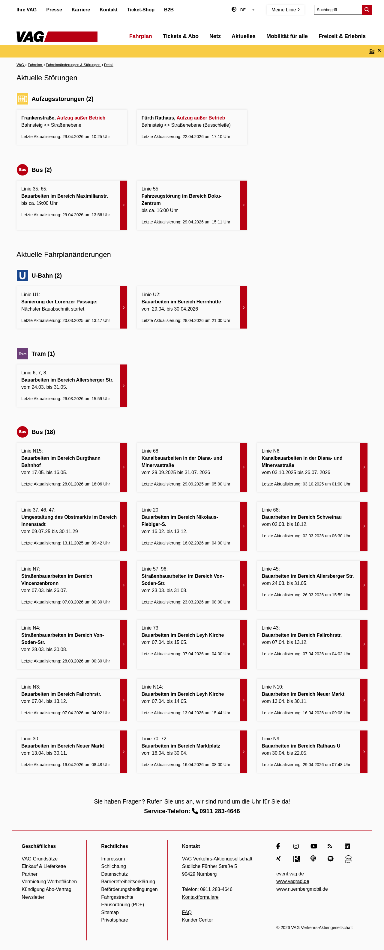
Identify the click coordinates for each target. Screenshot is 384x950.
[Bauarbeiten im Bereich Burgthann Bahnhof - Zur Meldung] (71, 467)
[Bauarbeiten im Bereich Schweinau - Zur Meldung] (312, 526)
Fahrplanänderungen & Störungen (73, 65)
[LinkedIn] (348, 846)
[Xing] (280, 859)
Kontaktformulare (200, 897)
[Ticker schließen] (379, 50)
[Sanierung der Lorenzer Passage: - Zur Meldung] (71, 307)
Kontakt (109, 9)
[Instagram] (297, 846)
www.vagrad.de (292, 881)
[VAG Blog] (348, 859)
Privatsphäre (114, 919)
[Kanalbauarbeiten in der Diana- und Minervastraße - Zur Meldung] (192, 467)
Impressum (113, 858)
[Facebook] (280, 846)
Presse (54, 9)
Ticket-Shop (140, 9)
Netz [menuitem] (215, 36)
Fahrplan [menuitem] (140, 36)
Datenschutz (114, 874)
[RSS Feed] (331, 846)
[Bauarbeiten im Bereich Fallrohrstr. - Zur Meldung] (312, 644)
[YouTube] (314, 846)
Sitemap (110, 912)
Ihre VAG (26, 9)
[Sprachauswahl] (247, 9)
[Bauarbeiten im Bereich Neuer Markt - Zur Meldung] (312, 700)
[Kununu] (297, 859)
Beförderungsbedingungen (129, 889)
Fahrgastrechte (117, 897)
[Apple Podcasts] (314, 859)
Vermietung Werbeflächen (49, 881)
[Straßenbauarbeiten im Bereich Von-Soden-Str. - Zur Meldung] (192, 585)
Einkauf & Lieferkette (44, 866)
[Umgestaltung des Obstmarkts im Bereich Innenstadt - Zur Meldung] (71, 526)
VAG (20, 65)
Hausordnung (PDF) (122, 904)
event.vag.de (290, 873)
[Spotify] (331, 859)
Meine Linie (286, 9)
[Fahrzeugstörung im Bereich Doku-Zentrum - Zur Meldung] (192, 205)
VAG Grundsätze (40, 858)
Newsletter (33, 897)
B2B (169, 9)
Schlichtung (113, 866)
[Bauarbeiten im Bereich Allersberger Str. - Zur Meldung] (71, 385)
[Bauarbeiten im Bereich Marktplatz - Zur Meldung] (192, 751)
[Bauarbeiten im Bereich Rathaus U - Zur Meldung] (312, 751)
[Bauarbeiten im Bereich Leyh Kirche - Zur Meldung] (192, 644)
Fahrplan (35, 65)
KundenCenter (197, 919)
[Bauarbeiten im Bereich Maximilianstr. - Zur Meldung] (71, 205)
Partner (29, 874)
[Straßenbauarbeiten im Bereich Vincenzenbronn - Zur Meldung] (71, 585)
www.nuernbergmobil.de (302, 889)
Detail (108, 65)
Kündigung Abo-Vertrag (46, 889)
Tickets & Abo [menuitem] (181, 36)
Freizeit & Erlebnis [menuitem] (342, 36)
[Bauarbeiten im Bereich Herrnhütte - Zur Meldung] (192, 307)
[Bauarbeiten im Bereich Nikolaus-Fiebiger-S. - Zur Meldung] (192, 526)
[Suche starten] (367, 10)
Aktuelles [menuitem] (244, 36)
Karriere (81, 9)
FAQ (187, 912)
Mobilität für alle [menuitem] (287, 36)
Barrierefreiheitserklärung (128, 881)
